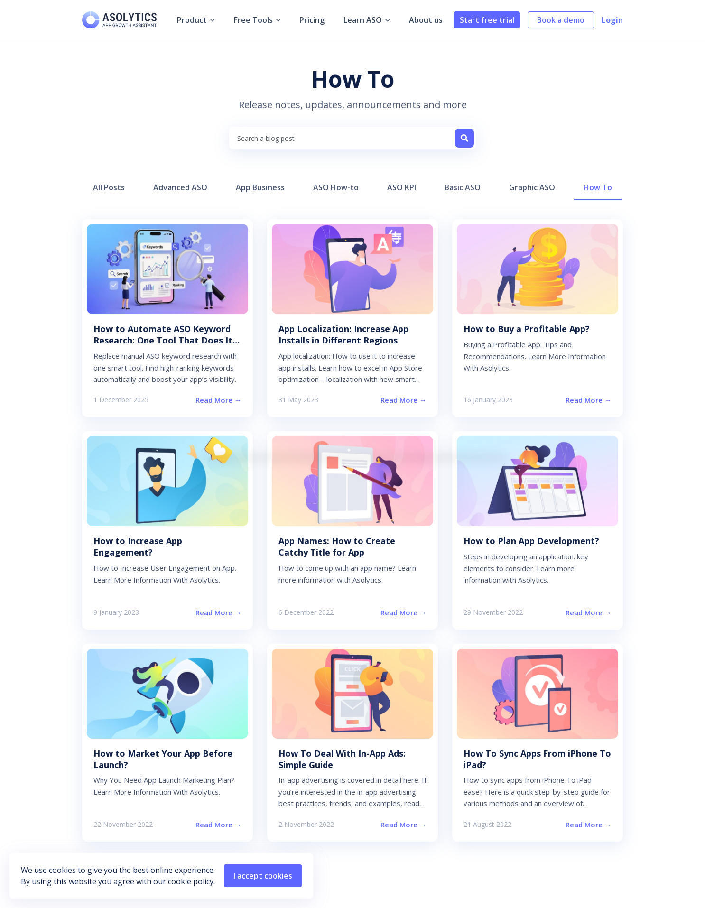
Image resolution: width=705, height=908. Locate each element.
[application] (218, 20)
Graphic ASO (532, 187)
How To (598, 187)
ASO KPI (401, 187)
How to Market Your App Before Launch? (162, 759)
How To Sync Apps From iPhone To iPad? (537, 759)
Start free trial (487, 20)
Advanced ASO (180, 187)
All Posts (109, 187)
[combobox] (352, 138)
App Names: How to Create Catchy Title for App (336, 546)
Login (612, 20)
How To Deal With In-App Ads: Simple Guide (342, 759)
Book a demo (560, 20)
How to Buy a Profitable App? (527, 328)
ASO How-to (336, 187)
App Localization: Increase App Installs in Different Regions (343, 334)
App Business (260, 187)
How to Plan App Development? (531, 541)
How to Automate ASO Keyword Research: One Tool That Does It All (162, 340)
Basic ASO (463, 187)
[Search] (464, 138)
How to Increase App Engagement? (137, 546)
